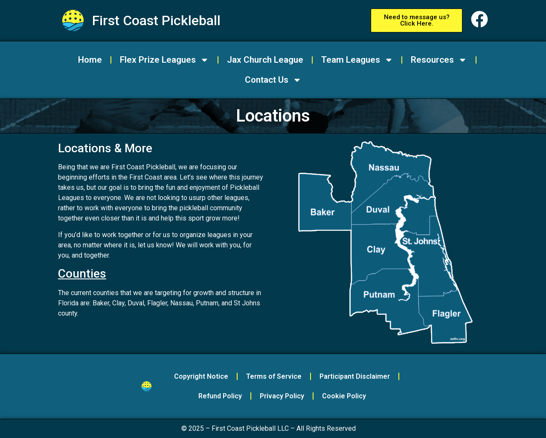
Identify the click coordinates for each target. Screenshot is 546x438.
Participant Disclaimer (354, 376)
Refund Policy (220, 396)
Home (90, 60)
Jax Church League (265, 60)
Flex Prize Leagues (164, 60)
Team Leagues (357, 60)
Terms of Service (274, 376)
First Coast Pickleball (156, 20)
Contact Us (273, 80)
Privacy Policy (282, 396)
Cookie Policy (344, 396)
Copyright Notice (201, 376)
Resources (439, 60)
